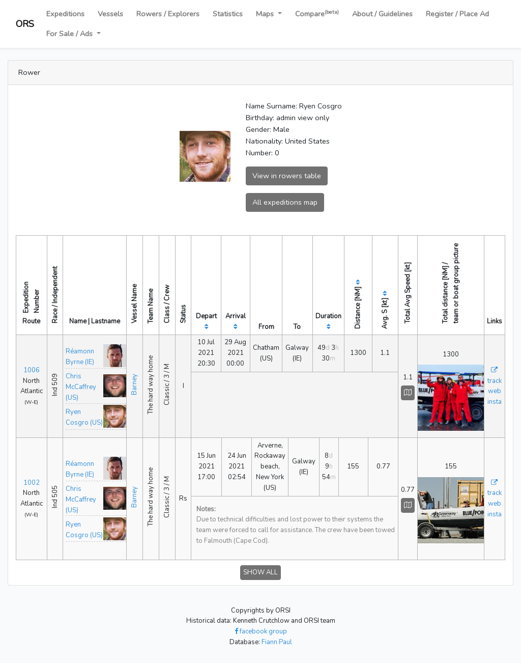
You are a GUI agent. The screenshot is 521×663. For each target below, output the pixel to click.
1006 (31, 370)
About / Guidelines (382, 14)
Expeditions (65, 14)
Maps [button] (266, 14)
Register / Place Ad (457, 14)
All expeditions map (284, 202)
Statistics (228, 14)
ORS (25, 24)
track (494, 380)
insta (494, 401)
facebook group (261, 631)
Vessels (110, 14)
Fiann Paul (277, 642)
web (494, 391)
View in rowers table (286, 176)
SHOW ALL (260, 572)
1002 (31, 482)
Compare (317, 13)
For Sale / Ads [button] (70, 34)
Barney (134, 384)
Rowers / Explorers (167, 14)
